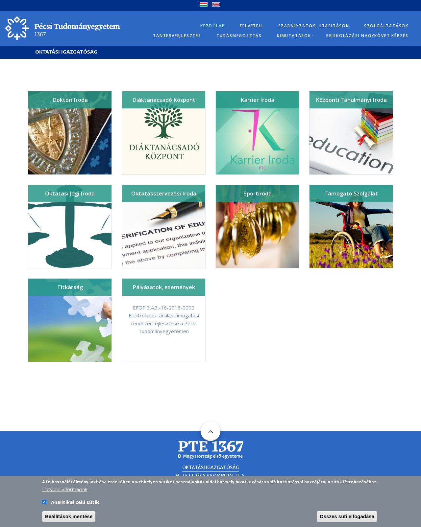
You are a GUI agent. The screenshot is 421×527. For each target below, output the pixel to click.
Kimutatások (294, 35)
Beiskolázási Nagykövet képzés (367, 35)
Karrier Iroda (257, 99)
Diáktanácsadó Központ (163, 99)
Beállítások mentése (68, 517)
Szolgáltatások (386, 26)
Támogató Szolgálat (351, 193)
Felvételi (251, 26)
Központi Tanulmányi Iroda (351, 99)
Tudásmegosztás (239, 35)
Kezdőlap (212, 26)
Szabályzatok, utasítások (313, 26)
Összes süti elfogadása (347, 517)
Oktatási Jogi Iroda (70, 193)
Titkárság (70, 287)
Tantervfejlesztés (177, 35)
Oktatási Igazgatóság (66, 52)
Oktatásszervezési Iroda (163, 193)
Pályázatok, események (164, 287)
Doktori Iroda (70, 99)
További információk (64, 490)
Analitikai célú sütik (75, 502)
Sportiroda (257, 193)
